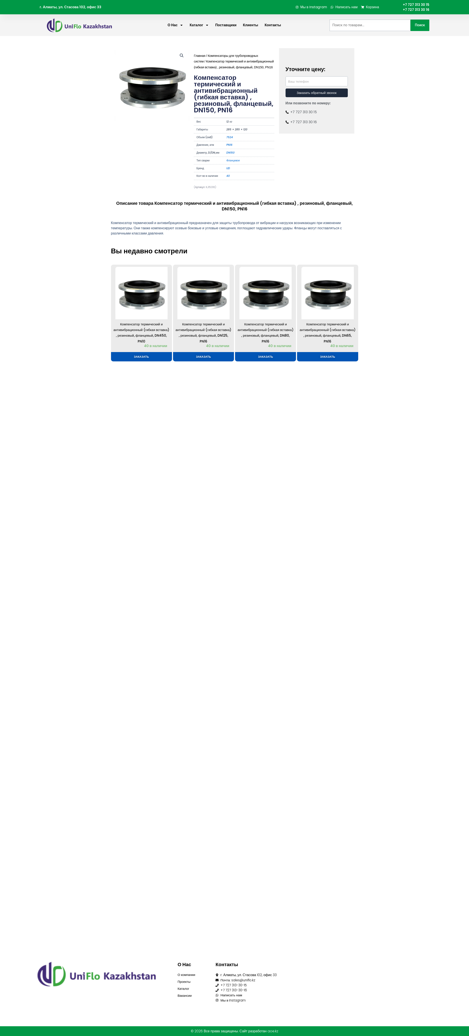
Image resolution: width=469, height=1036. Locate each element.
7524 (229, 137)
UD (228, 168)
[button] (182, 56)
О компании (187, 974)
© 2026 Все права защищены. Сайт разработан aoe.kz (234, 1031)
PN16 (229, 145)
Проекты (184, 981)
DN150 (230, 153)
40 (228, 176)
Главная (199, 56)
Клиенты (250, 25)
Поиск (420, 25)
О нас (175, 25)
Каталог (199, 25)
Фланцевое (233, 160)
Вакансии (185, 996)
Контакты (273, 25)
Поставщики (226, 25)
